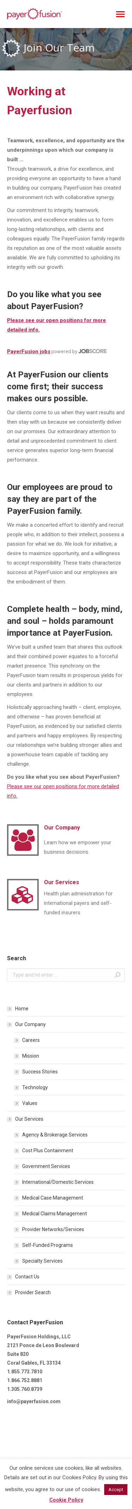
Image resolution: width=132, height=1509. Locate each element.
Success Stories (40, 1071)
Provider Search (33, 1292)
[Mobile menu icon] (120, 14)
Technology (35, 1087)
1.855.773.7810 (24, 1371)
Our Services (29, 1119)
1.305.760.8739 (24, 1389)
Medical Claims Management (54, 1213)
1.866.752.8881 (24, 1380)
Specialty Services (42, 1261)
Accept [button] (115, 1489)
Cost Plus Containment (47, 1150)
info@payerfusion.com (34, 1401)
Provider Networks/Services (53, 1229)
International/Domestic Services (58, 1182)
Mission (30, 1056)
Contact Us (27, 1276)
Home (22, 1008)
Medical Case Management (52, 1198)
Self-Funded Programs (47, 1245)
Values (29, 1103)
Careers (31, 1040)
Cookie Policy (66, 1500)
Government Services (46, 1166)
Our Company (30, 1024)
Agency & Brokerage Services (55, 1135)
